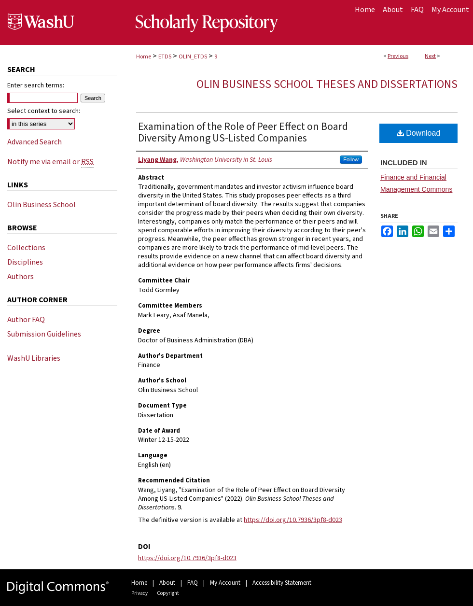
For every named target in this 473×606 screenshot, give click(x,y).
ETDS (164, 57)
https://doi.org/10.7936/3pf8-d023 (293, 520)
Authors (20, 276)
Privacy (139, 593)
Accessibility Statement (281, 582)
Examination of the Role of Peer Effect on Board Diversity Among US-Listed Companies (243, 132)
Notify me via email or (50, 161)
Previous (398, 56)
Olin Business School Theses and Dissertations (327, 84)
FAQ (192, 582)
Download (419, 133)
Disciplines (25, 262)
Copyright (168, 593)
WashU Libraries (33, 358)
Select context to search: (43, 111)
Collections (26, 247)
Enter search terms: (35, 85)
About (167, 582)
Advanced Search (34, 142)
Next (430, 56)
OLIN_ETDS (193, 57)
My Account (225, 582)
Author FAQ (26, 319)
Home (143, 57)
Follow (351, 159)
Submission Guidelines (44, 334)
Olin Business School (41, 204)
